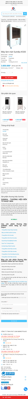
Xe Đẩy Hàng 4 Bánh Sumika (8, 246)
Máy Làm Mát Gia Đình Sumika (9, 232)
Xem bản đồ (8, 343)
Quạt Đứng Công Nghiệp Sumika (9, 240)
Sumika (4, 131)
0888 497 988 (9, 1)
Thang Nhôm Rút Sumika (8, 235)
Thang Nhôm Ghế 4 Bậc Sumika (9, 248)
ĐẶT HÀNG (9, 77)
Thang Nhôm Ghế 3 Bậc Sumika (9, 256)
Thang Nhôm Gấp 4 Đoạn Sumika (9, 229)
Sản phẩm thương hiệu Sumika (12, 197)
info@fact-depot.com (8, 334)
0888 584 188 (15, 3)
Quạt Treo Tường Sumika (8, 243)
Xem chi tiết (24, 62)
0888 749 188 (8, 3)
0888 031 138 (6, 347)
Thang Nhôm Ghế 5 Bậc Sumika (9, 251)
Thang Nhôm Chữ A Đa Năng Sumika (10, 254)
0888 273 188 (16, 1)
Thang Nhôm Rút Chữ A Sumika (9, 238)
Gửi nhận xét (14, 321)
